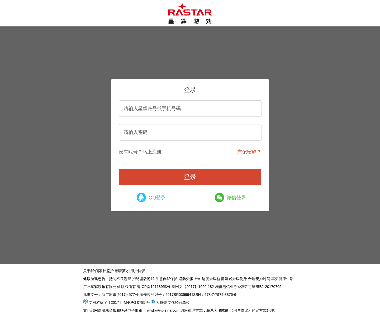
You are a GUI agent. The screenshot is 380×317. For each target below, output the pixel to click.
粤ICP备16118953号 (154, 287)
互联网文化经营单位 (173, 302)
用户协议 (137, 271)
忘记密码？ (249, 152)
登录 (190, 176)
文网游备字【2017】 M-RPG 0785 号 (119, 302)
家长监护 (106, 271)
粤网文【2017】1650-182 (193, 287)
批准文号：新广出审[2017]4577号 (111, 294)
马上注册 (152, 152)
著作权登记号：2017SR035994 (165, 294)
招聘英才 (122, 271)
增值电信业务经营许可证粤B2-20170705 (248, 287)
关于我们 (90, 271)
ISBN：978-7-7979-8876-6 (214, 294)
